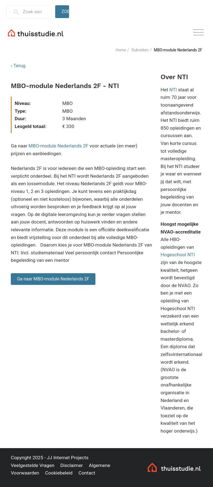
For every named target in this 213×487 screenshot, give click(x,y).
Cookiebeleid (58, 473)
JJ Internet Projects (67, 457)
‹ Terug (18, 65)
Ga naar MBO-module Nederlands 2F (53, 279)
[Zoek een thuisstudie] (34, 11)
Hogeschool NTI (178, 254)
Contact (86, 473)
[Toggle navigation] (198, 32)
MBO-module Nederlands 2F (58, 146)
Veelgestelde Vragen (32, 465)
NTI (173, 89)
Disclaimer (71, 465)
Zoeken (65, 11)
